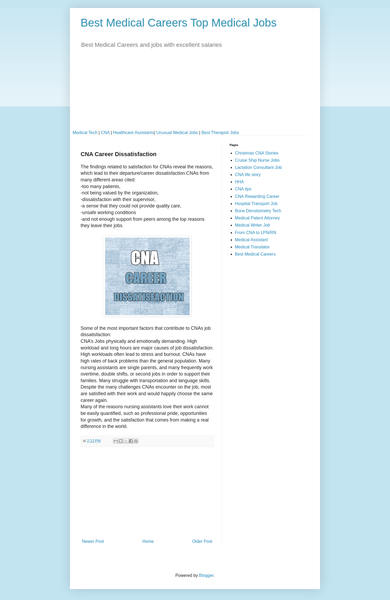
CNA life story (248, 174)
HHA (239, 182)
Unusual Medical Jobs (177, 132)
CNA (105, 132)
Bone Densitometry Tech (258, 211)
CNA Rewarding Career (257, 196)
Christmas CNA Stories (257, 153)
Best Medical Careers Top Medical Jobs (179, 22)
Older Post (202, 541)
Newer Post (93, 541)
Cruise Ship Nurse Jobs (257, 160)
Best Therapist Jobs (220, 132)
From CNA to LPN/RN (255, 232)
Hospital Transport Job (256, 203)
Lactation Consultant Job (258, 167)
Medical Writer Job (252, 225)
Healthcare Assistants (133, 132)
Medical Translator (252, 247)
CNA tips (243, 189)
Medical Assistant (251, 240)
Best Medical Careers (255, 254)
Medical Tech (85, 132)
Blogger (206, 575)
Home (148, 541)
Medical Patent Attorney (257, 218)
